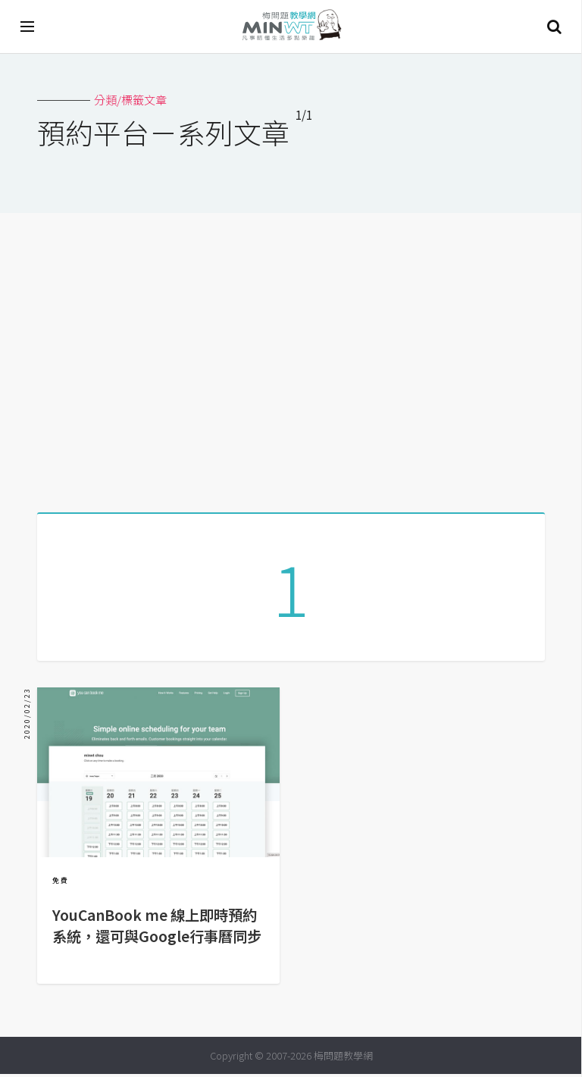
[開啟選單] (28, 26)
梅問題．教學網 (291, 27)
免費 (60, 883)
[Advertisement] (291, 357)
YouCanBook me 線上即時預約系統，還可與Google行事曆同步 (156, 928)
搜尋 (554, 26)
